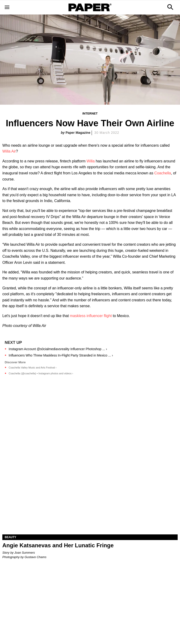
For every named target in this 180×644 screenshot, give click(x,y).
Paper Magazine (78, 132)
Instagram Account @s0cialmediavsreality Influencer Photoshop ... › (58, 349)
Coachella (162, 173)
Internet (90, 113)
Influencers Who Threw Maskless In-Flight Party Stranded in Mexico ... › (61, 355)
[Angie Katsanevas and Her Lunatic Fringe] (90, 490)
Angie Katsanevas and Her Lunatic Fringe (58, 545)
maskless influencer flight (91, 316)
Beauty (10, 537)
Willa (90, 161)
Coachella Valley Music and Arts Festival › (32, 367)
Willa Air (9, 151)
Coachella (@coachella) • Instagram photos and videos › (41, 373)
